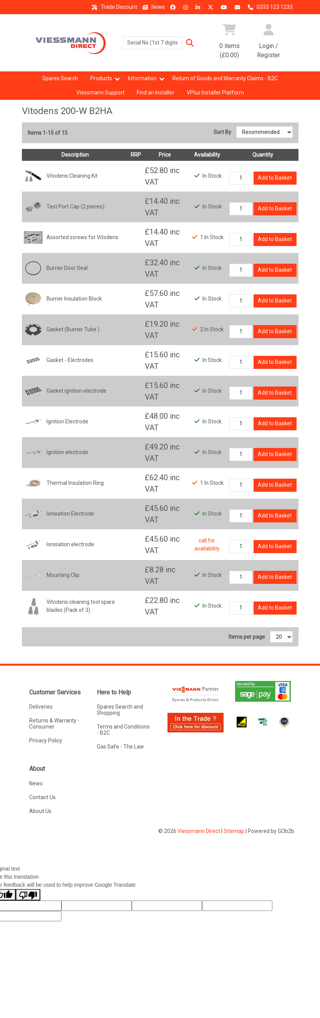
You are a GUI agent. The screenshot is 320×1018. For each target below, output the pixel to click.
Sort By (223, 132)
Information (142, 78)
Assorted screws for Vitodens (82, 237)
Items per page (247, 637)
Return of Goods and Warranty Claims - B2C (225, 78)
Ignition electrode (67, 452)
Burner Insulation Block (74, 299)
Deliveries (41, 707)
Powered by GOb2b (271, 831)
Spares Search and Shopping (120, 710)
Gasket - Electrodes (69, 360)
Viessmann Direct (198, 831)
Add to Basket (275, 178)
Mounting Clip (63, 575)
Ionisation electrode (70, 544)
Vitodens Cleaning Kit (72, 176)
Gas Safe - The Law (120, 747)
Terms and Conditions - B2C (123, 730)
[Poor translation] (28, 895)
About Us (40, 811)
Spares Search (60, 78)
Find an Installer (155, 92)
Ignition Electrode (67, 421)
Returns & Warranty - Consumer (54, 723)
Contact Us (42, 797)
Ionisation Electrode (70, 514)
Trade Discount (113, 7)
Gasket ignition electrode (76, 391)
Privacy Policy (45, 740)
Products (101, 78)
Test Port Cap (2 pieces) (75, 206)
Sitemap (234, 831)
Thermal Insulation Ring (75, 483)
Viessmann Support (100, 92)
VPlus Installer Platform (215, 92)
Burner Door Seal (67, 268)
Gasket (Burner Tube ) (72, 329)
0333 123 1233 (269, 7)
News (152, 7)
